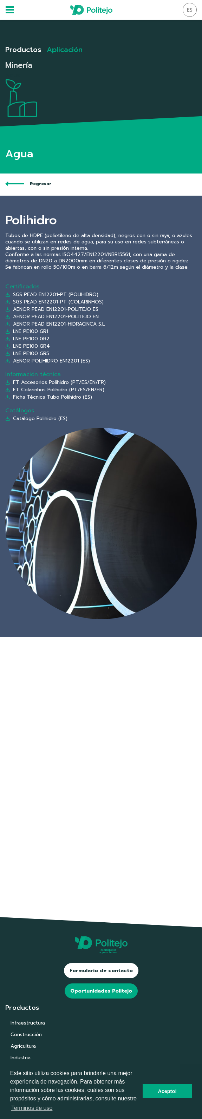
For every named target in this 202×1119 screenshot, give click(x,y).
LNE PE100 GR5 (27, 353)
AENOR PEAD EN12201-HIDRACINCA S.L (55, 324)
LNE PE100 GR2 (27, 338)
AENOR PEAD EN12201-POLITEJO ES (51, 309)
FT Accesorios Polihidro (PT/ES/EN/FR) (55, 382)
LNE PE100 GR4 (27, 346)
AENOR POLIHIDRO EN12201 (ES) (47, 361)
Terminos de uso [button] (31, 1108)
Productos (23, 49)
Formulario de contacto (101, 970)
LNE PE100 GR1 (26, 331)
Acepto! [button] (167, 1091)
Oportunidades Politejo (101, 991)
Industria (21, 1057)
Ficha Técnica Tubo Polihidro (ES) (48, 397)
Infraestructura (28, 1023)
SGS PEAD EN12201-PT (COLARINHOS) (54, 302)
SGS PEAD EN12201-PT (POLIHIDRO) (51, 295)
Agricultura (23, 1046)
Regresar (28, 184)
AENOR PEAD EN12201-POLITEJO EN (52, 317)
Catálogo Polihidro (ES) (36, 418)
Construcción (26, 1034)
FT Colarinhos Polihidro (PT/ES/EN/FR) (54, 389)
